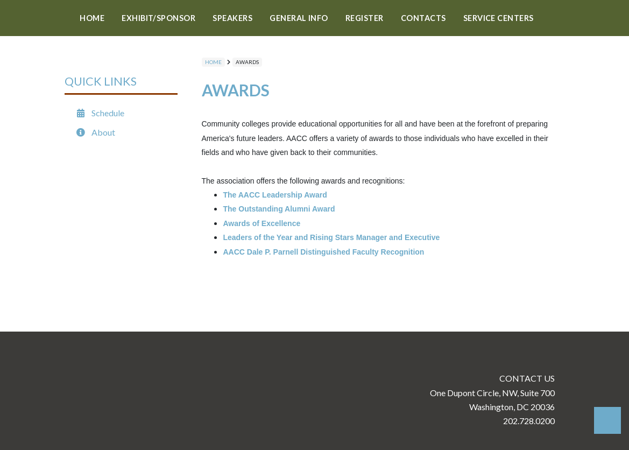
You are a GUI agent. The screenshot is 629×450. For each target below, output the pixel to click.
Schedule (99, 113)
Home (92, 18)
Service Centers (498, 18)
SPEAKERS (232, 18)
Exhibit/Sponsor (158, 18)
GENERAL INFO (299, 18)
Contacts (423, 18)
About (95, 132)
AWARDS (247, 62)
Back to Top (607, 420)
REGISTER (364, 18)
